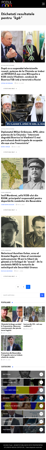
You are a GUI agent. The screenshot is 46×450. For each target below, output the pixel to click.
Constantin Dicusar (7, 204)
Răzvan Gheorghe (7, 271)
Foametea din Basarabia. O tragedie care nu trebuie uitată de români (11, 355)
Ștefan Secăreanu (7, 83)
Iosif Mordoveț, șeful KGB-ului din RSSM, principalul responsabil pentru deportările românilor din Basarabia (21, 198)
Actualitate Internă (7, 65)
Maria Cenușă (5, 146)
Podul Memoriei (6, 192)
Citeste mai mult (10, 88)
